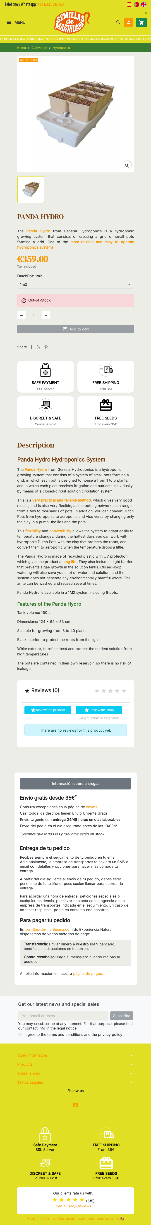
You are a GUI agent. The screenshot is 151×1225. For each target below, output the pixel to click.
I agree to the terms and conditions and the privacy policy (73, 1034)
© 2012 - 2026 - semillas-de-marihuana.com (61, 1218)
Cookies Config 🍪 (110, 1218)
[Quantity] (34, 315)
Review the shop (99, 710)
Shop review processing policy (98, 718)
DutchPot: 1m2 (29, 276)
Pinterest (46, 347)
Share (31, 347)
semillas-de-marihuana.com (49, 929)
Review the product (48, 710)
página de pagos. (88, 973)
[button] (118, 22)
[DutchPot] (75, 284)
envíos (91, 807)
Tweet (38, 347)
